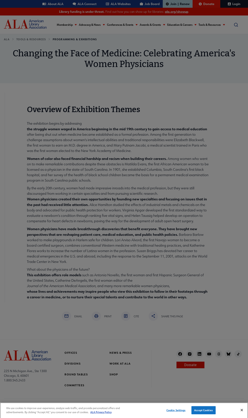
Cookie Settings (176, 412)
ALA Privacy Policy (101, 413)
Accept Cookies (203, 412)
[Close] (242, 412)
